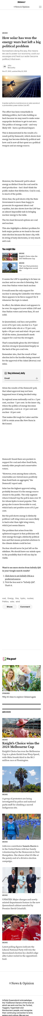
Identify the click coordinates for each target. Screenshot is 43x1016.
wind (18, 601)
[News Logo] (21, 7)
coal (4, 598)
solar (12, 601)
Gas (17, 598)
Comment (25, 607)
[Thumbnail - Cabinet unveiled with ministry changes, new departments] (21, 888)
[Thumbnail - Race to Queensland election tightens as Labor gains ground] (21, 937)
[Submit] (36, 378)
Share (10, 607)
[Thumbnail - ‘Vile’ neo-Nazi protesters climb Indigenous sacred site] (21, 267)
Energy (11, 598)
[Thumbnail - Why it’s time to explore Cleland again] (21, 681)
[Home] (22, 2)
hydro (22, 598)
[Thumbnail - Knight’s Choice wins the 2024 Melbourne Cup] (21, 257)
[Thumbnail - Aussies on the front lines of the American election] (21, 838)
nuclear (30, 598)
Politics (5, 601)
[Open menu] (40, 6)
